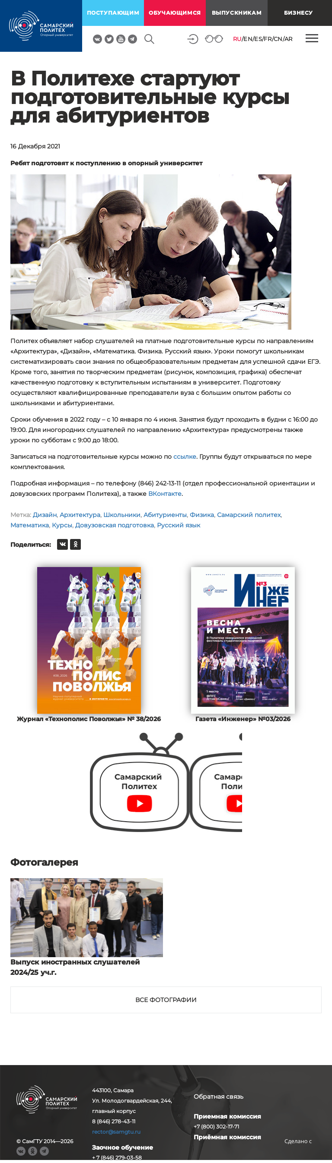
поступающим (113, 12)
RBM (298, 1154)
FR (267, 38)
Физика (202, 515)
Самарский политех (249, 515)
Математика (29, 525)
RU (237, 38)
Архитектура (80, 515)
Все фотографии (166, 1000)
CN (278, 38)
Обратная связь (218, 1096)
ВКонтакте (165, 494)
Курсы (62, 525)
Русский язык (178, 525)
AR (288, 38)
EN (247, 38)
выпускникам (237, 12)
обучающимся (175, 12)
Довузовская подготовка (114, 525)
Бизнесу (298, 12)
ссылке (184, 456)
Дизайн (45, 515)
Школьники (121, 515)
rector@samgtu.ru (116, 1131)
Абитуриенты (165, 515)
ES (258, 38)
